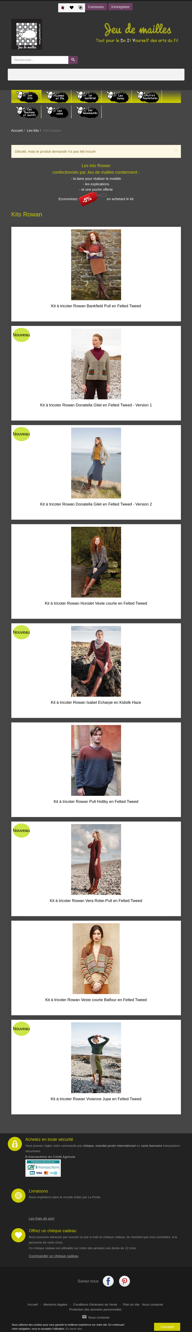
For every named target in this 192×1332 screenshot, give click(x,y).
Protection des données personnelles (95, 1309)
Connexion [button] (96, 7)
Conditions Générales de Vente (95, 1304)
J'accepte (167, 1327)
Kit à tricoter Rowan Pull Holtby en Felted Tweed (96, 801)
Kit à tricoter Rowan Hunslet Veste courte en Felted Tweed (96, 603)
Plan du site (131, 1304)
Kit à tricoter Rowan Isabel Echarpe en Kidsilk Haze (96, 702)
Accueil (17, 130)
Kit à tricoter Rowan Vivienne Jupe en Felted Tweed (96, 1099)
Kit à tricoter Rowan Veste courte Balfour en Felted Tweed (96, 1000)
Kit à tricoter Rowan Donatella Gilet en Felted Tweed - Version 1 (96, 405)
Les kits (33, 130)
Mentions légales (55, 1304)
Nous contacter (152, 1304)
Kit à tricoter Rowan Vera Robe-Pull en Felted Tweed (96, 900)
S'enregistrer (120, 7)
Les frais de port (41, 1218)
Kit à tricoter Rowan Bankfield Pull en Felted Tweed (96, 306)
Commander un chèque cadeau (53, 1256)
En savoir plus (74, 1328)
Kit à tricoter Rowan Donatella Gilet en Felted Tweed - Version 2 (96, 504)
